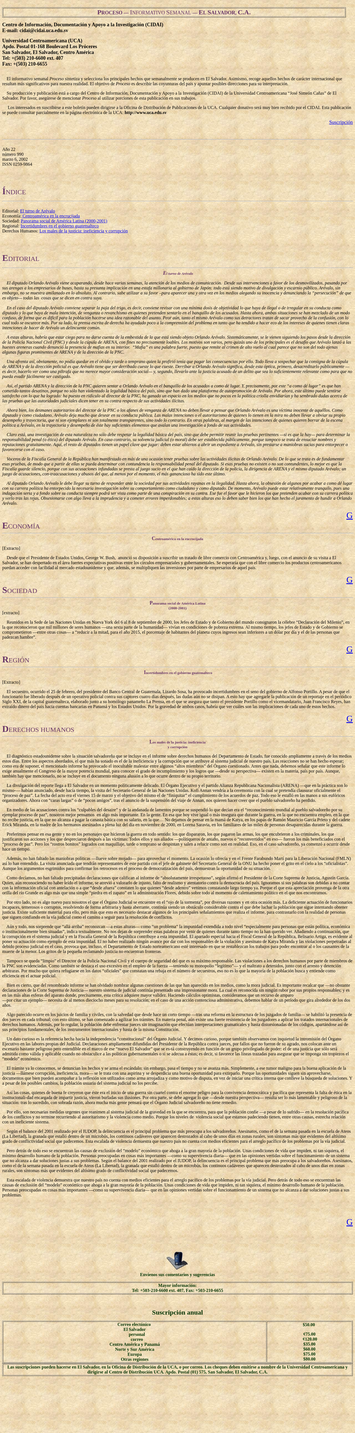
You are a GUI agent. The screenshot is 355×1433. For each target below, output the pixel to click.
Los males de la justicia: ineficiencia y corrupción (83, 231)
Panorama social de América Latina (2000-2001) (64, 221)
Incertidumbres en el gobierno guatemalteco (60, 226)
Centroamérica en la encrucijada (50, 216)
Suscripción (341, 122)
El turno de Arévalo (37, 211)
